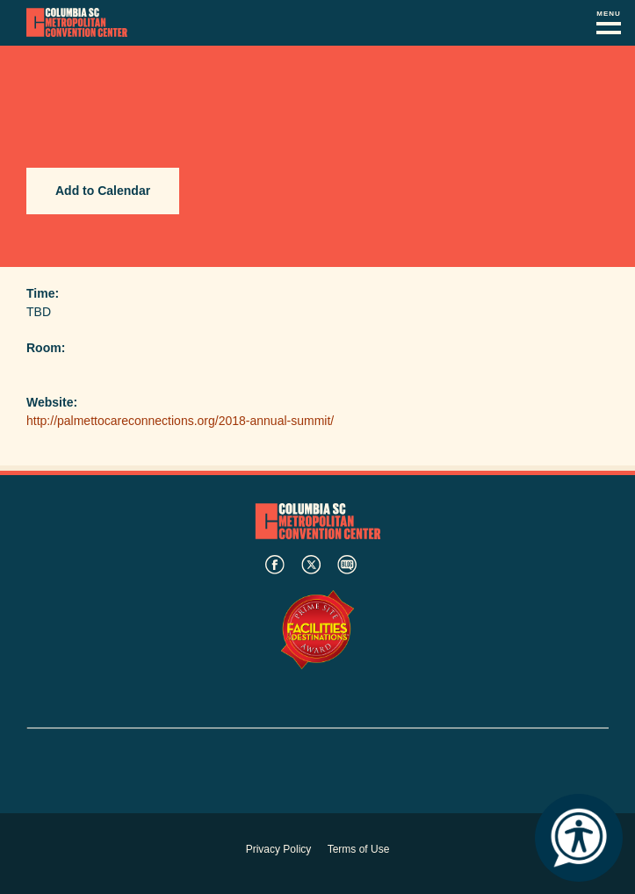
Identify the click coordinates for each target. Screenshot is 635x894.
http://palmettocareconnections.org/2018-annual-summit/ (180, 421)
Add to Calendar (102, 191)
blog (347, 564)
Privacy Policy (279, 849)
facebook (275, 564)
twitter (311, 564)
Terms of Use (359, 849)
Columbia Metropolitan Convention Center (76, 23)
